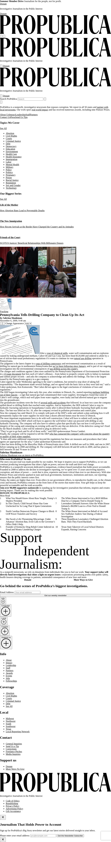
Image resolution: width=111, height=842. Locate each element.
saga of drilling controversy (48, 363)
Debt (8, 143)
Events (9, 675)
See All (3, 128)
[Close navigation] (1, 102)
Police (9, 170)
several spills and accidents (53, 402)
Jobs (8, 678)
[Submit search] (45, 99)
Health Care (11, 154)
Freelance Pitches (14, 751)
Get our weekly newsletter (55, 595)
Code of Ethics (13, 801)
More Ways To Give (15, 769)
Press (12, 117)
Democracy (11, 146)
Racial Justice (12, 180)
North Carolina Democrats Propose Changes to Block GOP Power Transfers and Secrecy (30, 512)
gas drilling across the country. (64, 369)
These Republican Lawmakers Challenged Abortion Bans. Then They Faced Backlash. (84, 520)
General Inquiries (14, 743)
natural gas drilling (82, 358)
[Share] (1, 323)
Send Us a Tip (12, 746)
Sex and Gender (13, 185)
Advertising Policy (14, 808)
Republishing (12, 803)
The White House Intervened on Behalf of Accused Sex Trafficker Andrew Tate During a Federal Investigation (84, 514)
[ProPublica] (55, 33)
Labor (8, 162)
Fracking (4, 311)
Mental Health (12, 164)
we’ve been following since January (69, 366)
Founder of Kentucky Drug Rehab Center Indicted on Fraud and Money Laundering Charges (30, 528)
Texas (8, 729)
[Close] (3, 817)
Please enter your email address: (15, 835)
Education (10, 149)
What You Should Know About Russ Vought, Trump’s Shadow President (30, 499)
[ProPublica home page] (55, 791)
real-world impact (40, 109)
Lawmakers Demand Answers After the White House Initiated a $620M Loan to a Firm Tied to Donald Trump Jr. (85, 506)
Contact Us (5, 117)
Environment (12, 151)
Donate (3, 4)
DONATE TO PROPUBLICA (14, 493)
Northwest (10, 721)
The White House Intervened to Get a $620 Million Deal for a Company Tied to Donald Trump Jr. (84, 499)
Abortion (10, 133)
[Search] (4, 36)
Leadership (20, 114)
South (8, 724)
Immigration (11, 159)
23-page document (12, 374)
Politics (9, 172)
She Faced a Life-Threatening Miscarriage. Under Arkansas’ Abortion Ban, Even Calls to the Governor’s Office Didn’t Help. (30, 522)
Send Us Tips (21, 117)
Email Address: (7, 592)
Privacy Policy (12, 806)
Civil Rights (11, 136)
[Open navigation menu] (1, 36)
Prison (9, 177)
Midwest (10, 718)
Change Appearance (14, 323)
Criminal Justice (13, 141)
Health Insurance (14, 156)
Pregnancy (11, 175)
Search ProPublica (8, 99)
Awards (9, 673)
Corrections (11, 749)
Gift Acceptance (13, 811)
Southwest (10, 726)
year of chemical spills (57, 353)
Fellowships (11, 681)
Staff (28, 114)
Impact (12, 114)
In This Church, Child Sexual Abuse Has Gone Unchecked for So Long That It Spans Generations (28, 504)
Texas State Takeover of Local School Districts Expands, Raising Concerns (82, 528)
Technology (11, 188)
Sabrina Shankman (12, 318)
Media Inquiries (13, 754)
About (9, 660)
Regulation (11, 183)
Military (9, 167)
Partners (34, 114)
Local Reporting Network (17, 731)
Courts (9, 138)
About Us (4, 114)
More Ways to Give (83, 580)
